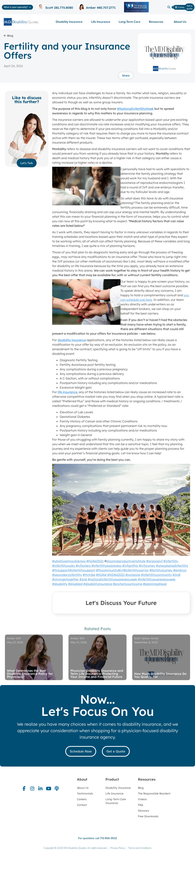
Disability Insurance (69, 22)
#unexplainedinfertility (172, 565)
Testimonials (85, 793)
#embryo (179, 570)
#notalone (132, 575)
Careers (82, 799)
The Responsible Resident (154, 793)
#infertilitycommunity (156, 575)
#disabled (75, 584)
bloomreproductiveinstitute (125, 561)
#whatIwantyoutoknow (69, 561)
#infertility (170, 561)
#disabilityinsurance (97, 584)
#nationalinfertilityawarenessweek (112, 579)
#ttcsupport (60, 570)
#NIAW (101, 575)
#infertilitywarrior (136, 570)
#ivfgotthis (130, 565)
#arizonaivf (154, 561)
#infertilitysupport (82, 570)
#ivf (121, 570)
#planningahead (155, 584)
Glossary (143, 810)
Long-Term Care (129, 22)
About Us (181, 22)
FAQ (140, 805)
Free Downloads (148, 816)
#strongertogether (65, 579)
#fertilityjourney (160, 570)
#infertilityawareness (106, 565)
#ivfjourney (147, 565)
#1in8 (176, 575)
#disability (59, 584)
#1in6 (83, 579)
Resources (157, 22)
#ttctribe (89, 575)
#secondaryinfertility (67, 575)
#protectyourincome (127, 584)
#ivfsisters (83, 565)
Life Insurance (100, 22)
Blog (141, 788)
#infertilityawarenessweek (156, 579)
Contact (82, 805)
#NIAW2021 (95, 561)
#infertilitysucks (63, 565)
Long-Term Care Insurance (115, 801)
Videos (142, 799)
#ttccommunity (107, 570)
